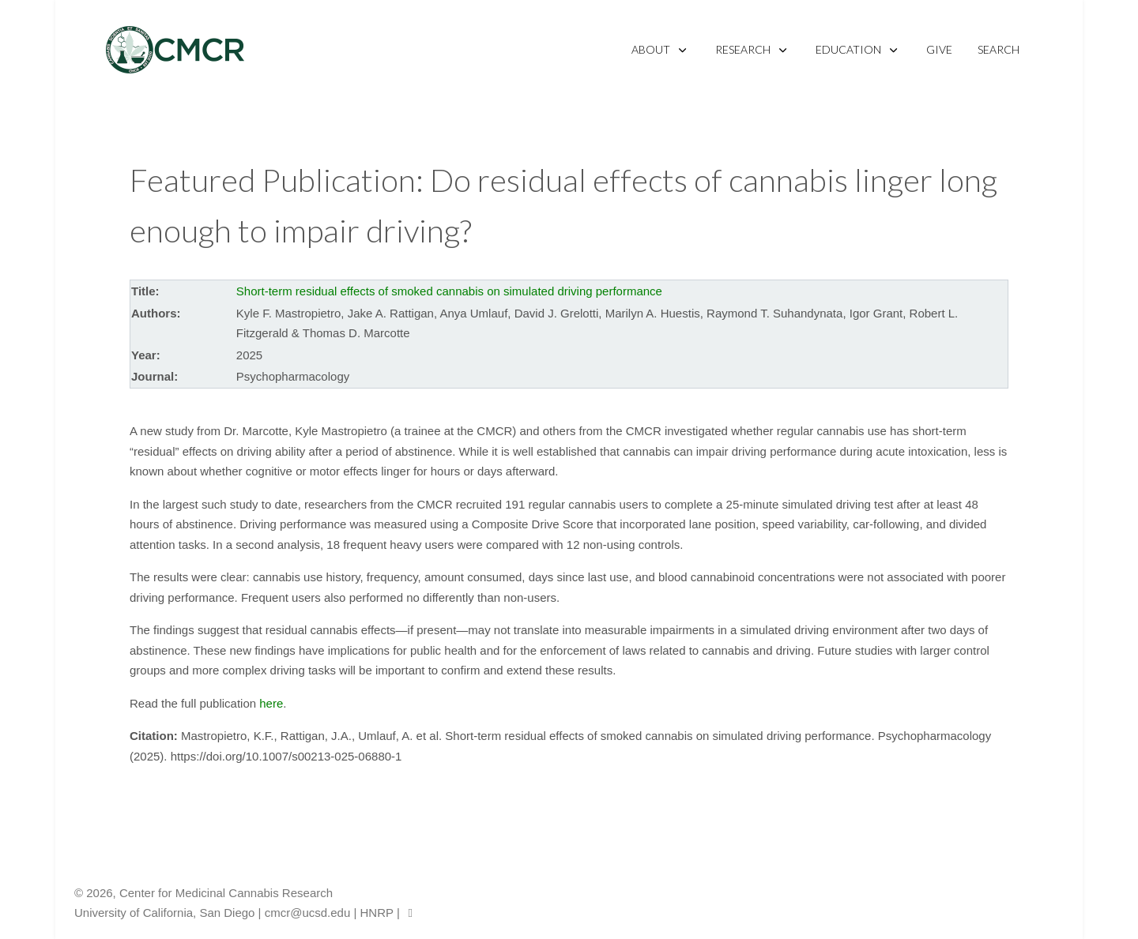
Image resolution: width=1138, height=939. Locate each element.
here (271, 703)
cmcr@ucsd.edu (308, 912)
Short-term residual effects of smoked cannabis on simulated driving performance (449, 291)
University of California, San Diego (164, 912)
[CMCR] (175, 50)
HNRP (377, 912)
